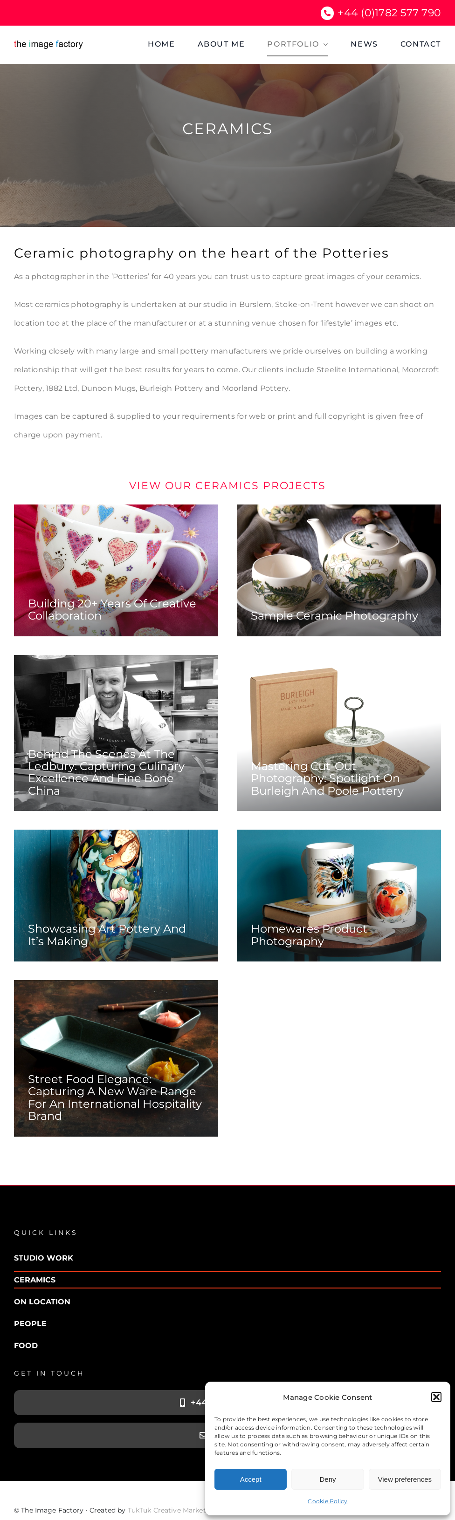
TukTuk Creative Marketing (172, 1510)
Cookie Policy (327, 1501)
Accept (251, 1479)
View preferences (405, 1479)
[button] (436, 1397)
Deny (327, 1479)
